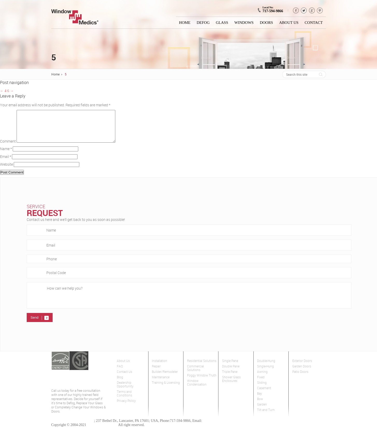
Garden (262, 411)
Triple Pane (229, 378)
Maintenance (160, 383)
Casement (264, 394)
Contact (314, 22)
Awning (262, 378)
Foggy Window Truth (201, 381)
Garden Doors (301, 372)
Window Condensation (197, 389)
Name (6, 154)
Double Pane (230, 372)
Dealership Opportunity (125, 390)
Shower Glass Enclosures (231, 385)
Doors (266, 22)
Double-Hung (266, 367)
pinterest (320, 10)
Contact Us (124, 378)
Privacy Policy (126, 407)
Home (184, 22)
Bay (259, 400)
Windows (244, 22)
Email (5, 162)
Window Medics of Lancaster (72, 427)
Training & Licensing (166, 389)
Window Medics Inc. (102, 431)
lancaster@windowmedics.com (225, 427)
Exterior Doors (302, 367)
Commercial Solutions (195, 374)
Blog (120, 383)
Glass (222, 22)
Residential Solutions (201, 367)
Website (6, 170)
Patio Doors (300, 378)
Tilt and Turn (266, 416)
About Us (288, 22)
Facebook (296, 10)
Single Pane (230, 367)
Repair (156, 372)
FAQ (120, 372)
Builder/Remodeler (165, 378)
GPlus (312, 10)
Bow (260, 405)
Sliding (262, 389)
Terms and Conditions (124, 399)
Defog (203, 22)
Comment (8, 147)
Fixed (261, 383)
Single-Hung (265, 372)
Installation (159, 367)
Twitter (304, 10)
